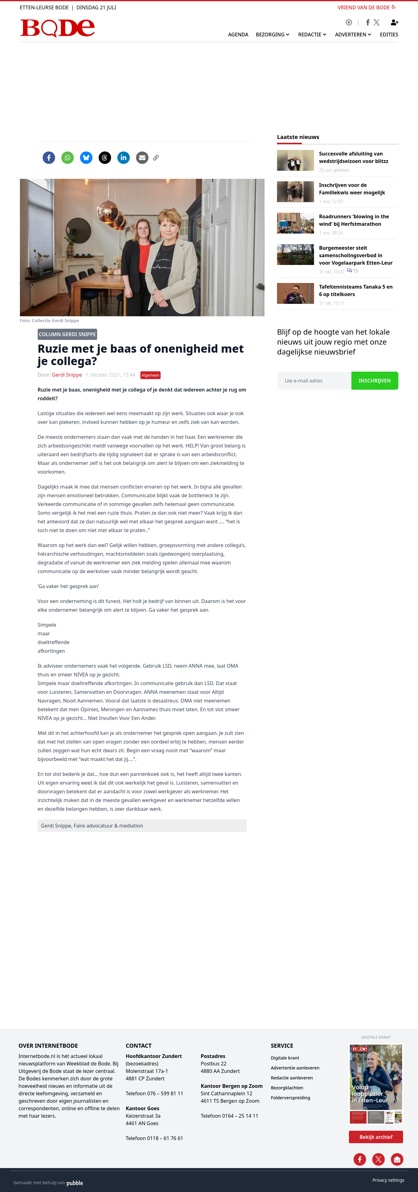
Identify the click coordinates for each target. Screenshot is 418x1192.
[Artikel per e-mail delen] (142, 157)
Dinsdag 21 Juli (96, 7)
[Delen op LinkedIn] (123, 157)
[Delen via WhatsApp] (67, 157)
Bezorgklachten (287, 1088)
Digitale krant (285, 1058)
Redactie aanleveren (292, 1078)
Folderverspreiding (290, 1098)
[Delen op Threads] (105, 157)
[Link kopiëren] (156, 157)
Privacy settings (389, 1180)
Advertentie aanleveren (295, 1068)
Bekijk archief (375, 1137)
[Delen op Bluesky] (86, 157)
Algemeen (150, 375)
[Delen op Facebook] (49, 157)
